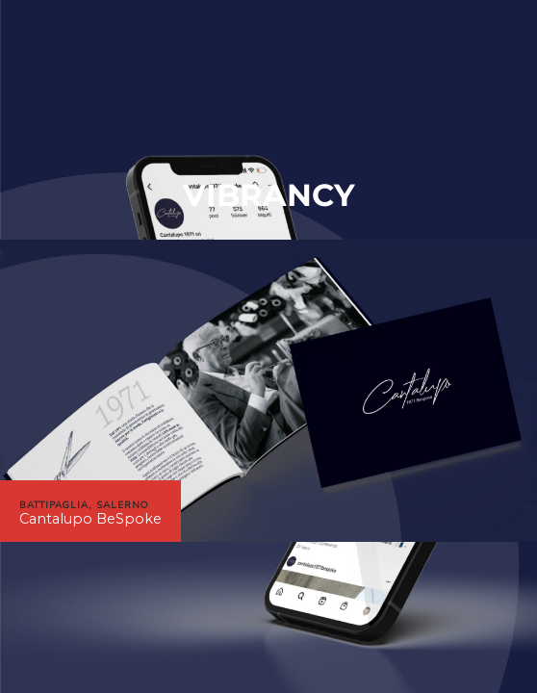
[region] (268, 391)
